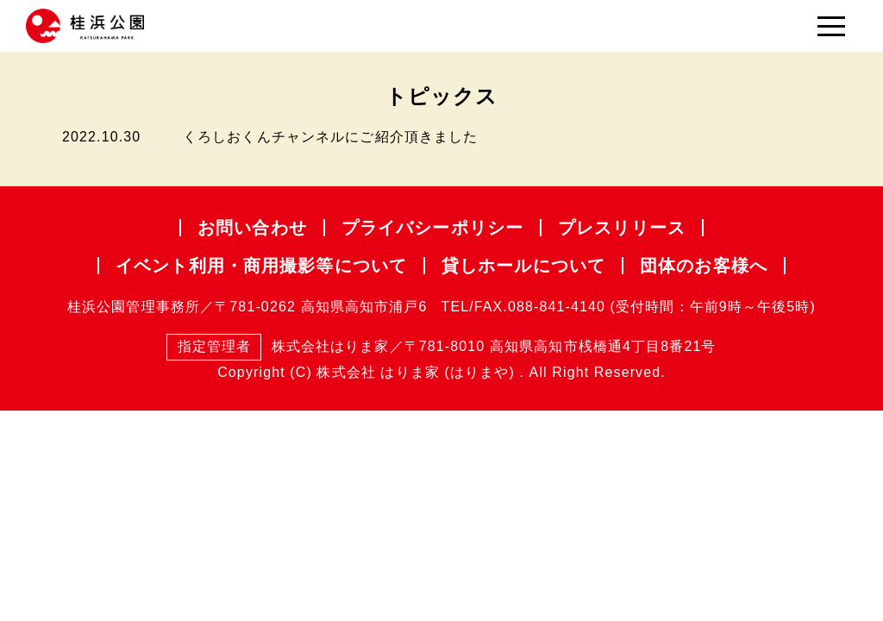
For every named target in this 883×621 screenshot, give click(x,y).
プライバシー (432, 227)
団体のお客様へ (703, 265)
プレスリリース (622, 227)
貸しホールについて (523, 265)
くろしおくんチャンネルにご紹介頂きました (330, 136)
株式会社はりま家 (277, 347)
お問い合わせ (252, 227)
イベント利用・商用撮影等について (261, 265)
